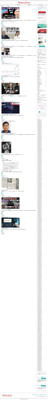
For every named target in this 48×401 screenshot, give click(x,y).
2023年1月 (39, 160)
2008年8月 (39, 327)
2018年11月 (39, 208)
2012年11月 (39, 277)
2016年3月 (39, 239)
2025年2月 (39, 136)
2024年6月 (39, 143)
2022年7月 (39, 166)
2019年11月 (39, 196)
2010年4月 (39, 307)
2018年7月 (39, 212)
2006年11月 (39, 347)
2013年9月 (39, 268)
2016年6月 (39, 236)
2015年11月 (39, 243)
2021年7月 (39, 177)
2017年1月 (39, 229)
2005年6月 (39, 363)
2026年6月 (39, 120)
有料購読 (18, 4)
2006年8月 (39, 350)
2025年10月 (39, 128)
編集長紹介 (29, 4)
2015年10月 (39, 244)
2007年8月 (39, 338)
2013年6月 (39, 271)
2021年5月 (39, 179)
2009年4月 (39, 319)
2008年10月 (39, 325)
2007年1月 (39, 345)
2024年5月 (39, 144)
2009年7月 (39, 316)
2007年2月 (39, 344)
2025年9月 (39, 129)
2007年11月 (39, 335)
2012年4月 (39, 284)
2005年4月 (39, 365)
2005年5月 (39, 364)
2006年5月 (39, 353)
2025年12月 (39, 126)
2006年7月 (39, 351)
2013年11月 (39, 266)
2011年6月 (39, 294)
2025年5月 (39, 133)
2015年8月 (39, 246)
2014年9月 (39, 256)
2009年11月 (39, 312)
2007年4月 (39, 342)
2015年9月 (39, 245)
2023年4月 (39, 157)
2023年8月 (39, 153)
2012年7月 (39, 281)
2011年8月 (39, 292)
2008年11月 (39, 324)
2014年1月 (39, 264)
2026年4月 (39, 122)
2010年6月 (39, 305)
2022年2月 (39, 170)
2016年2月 (39, 240)
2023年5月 (39, 156)
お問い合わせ (41, 4)
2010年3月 (39, 308)
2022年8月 (39, 165)
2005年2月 (39, 367)
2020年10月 (39, 186)
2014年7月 (39, 258)
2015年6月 (39, 248)
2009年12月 (39, 311)
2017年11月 (39, 220)
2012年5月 (39, 283)
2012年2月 (39, 286)
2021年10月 (39, 174)
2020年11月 (39, 185)
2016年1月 (39, 241)
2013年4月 (39, 273)
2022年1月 (39, 171)
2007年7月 (39, 339)
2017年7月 (39, 223)
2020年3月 (39, 193)
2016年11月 (39, 231)
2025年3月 (39, 135)
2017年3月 (39, 227)
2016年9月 (39, 233)
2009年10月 (39, 313)
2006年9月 (39, 349)
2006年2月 (39, 356)
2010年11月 (39, 301)
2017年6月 (39, 224)
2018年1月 (39, 218)
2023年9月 (39, 152)
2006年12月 (39, 346)
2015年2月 (39, 251)
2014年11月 (39, 254)
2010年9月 (39, 303)
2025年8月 (39, 130)
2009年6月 (39, 317)
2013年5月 (39, 272)
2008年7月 (39, 328)
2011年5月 (39, 295)
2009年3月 (39, 320)
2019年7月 (39, 200)
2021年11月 (39, 173)
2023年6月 (39, 155)
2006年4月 (39, 354)
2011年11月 (39, 289)
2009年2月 (39, 321)
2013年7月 (39, 270)
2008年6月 (39, 329)
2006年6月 (39, 352)
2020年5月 (39, 191)
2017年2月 (39, 228)
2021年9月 (39, 175)
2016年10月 (39, 232)
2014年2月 (39, 263)
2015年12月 (39, 242)
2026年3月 (39, 123)
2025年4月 (39, 134)
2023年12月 (39, 149)
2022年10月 (39, 163)
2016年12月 (39, 230)
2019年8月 (39, 199)
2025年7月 (39, 131)
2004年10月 (39, 371)
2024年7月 (39, 142)
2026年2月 (39, 124)
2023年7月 (39, 154)
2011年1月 (39, 299)
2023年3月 (39, 158)
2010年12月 (39, 300)
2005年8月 (39, 361)
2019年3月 (39, 204)
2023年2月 (39, 159)
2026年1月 (39, 125)
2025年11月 (39, 127)
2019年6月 (39, 201)
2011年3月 (39, 297)
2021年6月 (39, 178)
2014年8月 (39, 257)
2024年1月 (39, 148)
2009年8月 (39, 315)
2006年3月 (39, 355)
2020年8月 (39, 188)
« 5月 (38, 119)
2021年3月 (39, 181)
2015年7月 (39, 247)
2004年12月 (39, 369)
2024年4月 (39, 145)
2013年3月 (39, 274)
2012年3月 (39, 285)
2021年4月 (39, 180)
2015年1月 (39, 252)
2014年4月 (39, 261)
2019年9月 (39, 198)
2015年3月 (39, 250)
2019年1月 (39, 206)
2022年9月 (39, 164)
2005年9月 (39, 360)
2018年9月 (39, 210)
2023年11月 (39, 150)
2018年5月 (39, 214)
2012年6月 (39, 282)
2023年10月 (39, 151)
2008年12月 (39, 323)
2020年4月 (39, 192)
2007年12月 (39, 334)
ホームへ (7, 4)
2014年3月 (39, 262)
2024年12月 (39, 138)
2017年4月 (39, 226)
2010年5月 (39, 306)
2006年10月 (39, 348)
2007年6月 (39, 340)
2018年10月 (39, 209)
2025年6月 (39, 132)
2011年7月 (39, 293)
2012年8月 (39, 280)
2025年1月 (39, 137)
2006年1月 (39, 357)
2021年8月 (39, 176)
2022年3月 (39, 169)
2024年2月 (39, 147)
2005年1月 (39, 368)
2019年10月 (39, 197)
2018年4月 (39, 215)
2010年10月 (39, 302)
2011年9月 (39, 291)
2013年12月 (39, 265)
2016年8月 (39, 234)
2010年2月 (39, 309)
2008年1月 (39, 333)
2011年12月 (39, 288)
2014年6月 (39, 259)
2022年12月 (39, 161)
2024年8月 (39, 141)
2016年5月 (39, 237)
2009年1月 (39, 322)
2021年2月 (39, 182)
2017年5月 (39, 225)
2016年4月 (39, 238)
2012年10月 (39, 278)
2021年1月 (39, 183)
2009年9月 (39, 314)
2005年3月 (39, 366)
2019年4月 (39, 203)
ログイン (42, 13)
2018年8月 (39, 211)
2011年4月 (39, 296)
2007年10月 (39, 336)
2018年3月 (39, 216)
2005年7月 (39, 362)
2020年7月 (39, 189)
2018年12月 (39, 207)
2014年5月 (39, 260)
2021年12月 (39, 172)
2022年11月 (39, 162)
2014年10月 (39, 255)
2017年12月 (39, 219)
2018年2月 (39, 217)
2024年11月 (39, 139)
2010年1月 (39, 310)
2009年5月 (39, 318)
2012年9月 (39, 279)
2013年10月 (39, 267)
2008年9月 (39, 326)
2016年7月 (39, 235)
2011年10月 (39, 290)
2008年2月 (39, 332)
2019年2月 (39, 205)
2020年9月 (39, 187)
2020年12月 (39, 184)
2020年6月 (39, 190)
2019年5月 (39, 202)
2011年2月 (39, 298)
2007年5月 (39, 341)
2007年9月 (39, 337)
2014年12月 (39, 253)
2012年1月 (39, 287)
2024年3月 (39, 146)
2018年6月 (39, 213)
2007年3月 (39, 343)
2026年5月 (39, 121)
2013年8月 (39, 269)
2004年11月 (39, 370)
